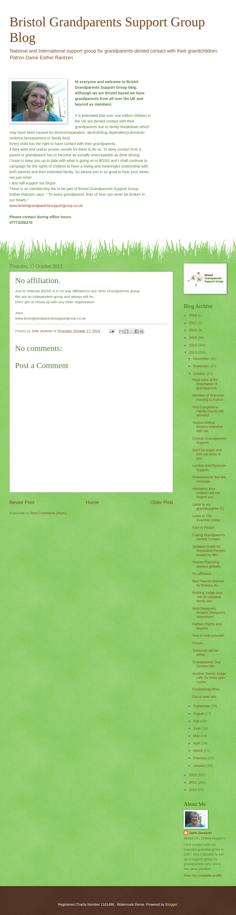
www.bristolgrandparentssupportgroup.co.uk (46, 205)
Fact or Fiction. (203, 527)
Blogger (171, 904)
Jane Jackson (200, 833)
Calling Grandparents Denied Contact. (208, 537)
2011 (193, 782)
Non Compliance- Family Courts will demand (207, 411)
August (199, 714)
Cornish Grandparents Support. (209, 440)
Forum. (197, 643)
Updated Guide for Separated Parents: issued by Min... (209, 550)
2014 (193, 345)
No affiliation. (202, 574)
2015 (193, 338)
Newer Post (21, 502)
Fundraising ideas (206, 689)
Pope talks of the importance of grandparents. (205, 384)
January (199, 766)
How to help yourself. (208, 636)
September (202, 706)
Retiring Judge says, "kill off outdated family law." (208, 597)
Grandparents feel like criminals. (209, 479)
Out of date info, (204, 697)
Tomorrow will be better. (205, 653)
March (198, 751)
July (196, 721)
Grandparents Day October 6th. (206, 664)
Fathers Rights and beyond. (207, 626)
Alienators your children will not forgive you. (206, 493)
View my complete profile (203, 875)
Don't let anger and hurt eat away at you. (206, 454)
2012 (193, 775)
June (197, 728)
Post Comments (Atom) (49, 513)
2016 (193, 330)
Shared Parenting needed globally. (206, 564)
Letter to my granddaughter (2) (208, 506)
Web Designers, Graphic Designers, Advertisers (209, 612)
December (201, 359)
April (197, 743)
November (201, 366)
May (197, 736)
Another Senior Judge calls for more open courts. (209, 678)
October (199, 374)
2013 (193, 352)
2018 (193, 315)
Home (92, 502)
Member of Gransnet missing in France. (208, 397)
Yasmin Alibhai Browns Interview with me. (207, 427)
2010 (193, 790)
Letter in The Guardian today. (206, 518)
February (200, 758)
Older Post (161, 502)
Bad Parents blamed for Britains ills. (208, 583)
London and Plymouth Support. (209, 468)
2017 (193, 323)
